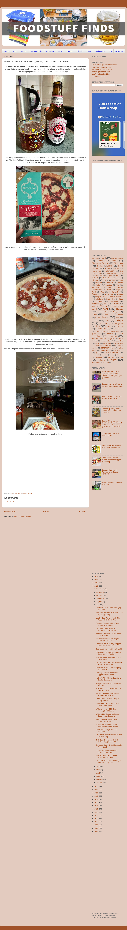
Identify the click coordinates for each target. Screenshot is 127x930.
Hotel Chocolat (110, 273)
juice (112, 339)
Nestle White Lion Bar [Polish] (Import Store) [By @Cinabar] (111, 460)
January (99, 782)
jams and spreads (99, 339)
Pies (102, 292)
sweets (99, 357)
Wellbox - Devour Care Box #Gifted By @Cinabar (112, 397)
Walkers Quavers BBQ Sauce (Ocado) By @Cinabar (106, 710)
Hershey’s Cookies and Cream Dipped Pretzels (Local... (107, 674)
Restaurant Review (116, 297)
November (100, 592)
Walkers (103, 306)
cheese (120, 314)
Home (6, 51)
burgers (116, 312)
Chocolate (50, 51)
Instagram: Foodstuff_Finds (102, 69)
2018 (96, 799)
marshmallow (106, 341)
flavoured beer (102, 329)
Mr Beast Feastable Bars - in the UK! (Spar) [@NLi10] (109, 614)
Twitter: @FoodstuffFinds (101, 72)
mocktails (98, 345)
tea (121, 357)
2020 (96, 793)
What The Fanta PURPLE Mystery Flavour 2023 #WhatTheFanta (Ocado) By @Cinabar (112, 375)
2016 (96, 806)
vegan (113, 360)
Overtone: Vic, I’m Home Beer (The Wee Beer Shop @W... (109, 761)
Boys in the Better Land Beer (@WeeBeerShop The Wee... (107, 725)
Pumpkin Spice (100, 297)
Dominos (100, 266)
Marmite (120, 283)
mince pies (119, 343)
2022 (96, 787)
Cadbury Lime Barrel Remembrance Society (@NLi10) (110, 472)
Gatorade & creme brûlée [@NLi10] (109, 649)
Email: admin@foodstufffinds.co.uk (104, 65)
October (99, 595)
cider (117, 318)
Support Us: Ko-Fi (98, 76)
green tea (96, 334)
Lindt (104, 280)
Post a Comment (13, 502)
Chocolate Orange (100, 263)
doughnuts (119, 324)
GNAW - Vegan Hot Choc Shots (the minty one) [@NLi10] (109, 663)
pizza (30, 493)
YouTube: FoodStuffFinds (101, 74)
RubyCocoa (99, 299)
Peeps (118, 290)
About (15, 51)
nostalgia (118, 345)
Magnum (98, 283)
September (100, 598)
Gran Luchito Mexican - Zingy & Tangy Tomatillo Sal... (107, 700)
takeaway (111, 357)
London (112, 280)
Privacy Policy (36, 51)
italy (15, 493)
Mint (117, 285)
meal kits (119, 341)
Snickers (100, 301)
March (98, 776)
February (99, 779)
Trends (116, 304)
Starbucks (114, 301)
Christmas (118, 263)
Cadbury (99, 261)
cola (107, 321)
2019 (96, 796)
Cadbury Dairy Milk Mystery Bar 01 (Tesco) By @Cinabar (112, 385)
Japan (20, 493)
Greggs (117, 268)
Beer (89, 51)
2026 (96, 576)
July (98, 605)
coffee (94, 320)
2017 (96, 802)
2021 (96, 790)
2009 (96, 828)
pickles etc (119, 350)
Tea (110, 51)
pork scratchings (112, 352)
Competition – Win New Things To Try (110, 434)
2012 (96, 818)
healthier (110, 334)
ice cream (112, 336)
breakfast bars (103, 312)
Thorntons (95, 304)
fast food (119, 326)
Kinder (118, 278)
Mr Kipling (96, 287)
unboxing (102, 360)
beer (11, 493)
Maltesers (109, 283)
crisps (119, 320)
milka (97, 343)
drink (98, 326)
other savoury (107, 348)
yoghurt (106, 362)
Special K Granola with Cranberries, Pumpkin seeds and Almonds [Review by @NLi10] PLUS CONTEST (112, 424)
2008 (96, 831)
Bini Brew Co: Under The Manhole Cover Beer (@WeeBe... (108, 653)
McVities (109, 285)
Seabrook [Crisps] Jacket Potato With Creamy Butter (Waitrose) (111, 410)
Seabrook (109, 299)
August (99, 602)
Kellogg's (95, 278)
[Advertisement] (40, 475)
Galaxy (107, 268)
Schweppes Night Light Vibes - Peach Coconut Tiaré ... (107, 751)
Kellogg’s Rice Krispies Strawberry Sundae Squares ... (108, 679)
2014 (96, 812)
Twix (93, 306)
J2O (121, 273)
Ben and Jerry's (117, 258)
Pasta (109, 290)
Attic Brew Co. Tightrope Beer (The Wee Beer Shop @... (108, 689)
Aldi (104, 258)
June (98, 766)
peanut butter (105, 350)
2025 (96, 580)
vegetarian (96, 362)
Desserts (119, 51)
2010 (96, 825)
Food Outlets (100, 51)
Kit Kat (95, 280)
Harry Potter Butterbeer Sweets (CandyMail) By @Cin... (107, 694)
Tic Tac (106, 304)
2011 (96, 822)
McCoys (98, 285)
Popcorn (95, 294)
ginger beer (118, 329)
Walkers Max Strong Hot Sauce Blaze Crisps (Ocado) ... (107, 715)
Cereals (70, 51)
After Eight (95, 258)
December (100, 589)
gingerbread (100, 331)
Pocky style (114, 292)
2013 (96, 815)
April (98, 773)
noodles (108, 345)
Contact (24, 51)
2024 (96, 583)
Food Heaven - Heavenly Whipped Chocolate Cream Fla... (108, 645)
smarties (104, 355)
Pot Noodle (109, 294)
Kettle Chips (107, 278)
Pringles (120, 294)
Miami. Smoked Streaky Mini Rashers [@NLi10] (106, 720)
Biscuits (80, 51)
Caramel (114, 261)
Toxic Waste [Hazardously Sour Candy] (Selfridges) (111, 446)
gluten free (114, 331)
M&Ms (120, 280)
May (98, 770)
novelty (94, 348)
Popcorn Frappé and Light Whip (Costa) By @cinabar (107, 624)
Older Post (81, 511)
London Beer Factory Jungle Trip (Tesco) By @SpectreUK (108, 619)
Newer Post (10, 511)
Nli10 (25, 493)
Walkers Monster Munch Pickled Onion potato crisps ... (107, 705)
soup (112, 355)
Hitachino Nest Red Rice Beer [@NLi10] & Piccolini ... (107, 756)
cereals (107, 314)
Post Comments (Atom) (22, 516)
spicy (121, 355)
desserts (103, 324)
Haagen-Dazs (96, 271)
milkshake (107, 343)
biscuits (119, 309)
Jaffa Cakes (99, 275)
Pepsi (94, 292)
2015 (96, 809)
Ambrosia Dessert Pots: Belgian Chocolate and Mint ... (107, 640)
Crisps (60, 51)
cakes (94, 314)
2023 (96, 586)
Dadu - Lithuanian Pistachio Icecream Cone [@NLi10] (106, 629)
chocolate (101, 317)
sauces (94, 355)
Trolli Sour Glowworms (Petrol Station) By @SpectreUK (107, 741)
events (109, 326)
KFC (117, 275)
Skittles (120, 299)
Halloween (109, 271)
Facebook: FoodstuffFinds (101, 67)
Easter (109, 266)
